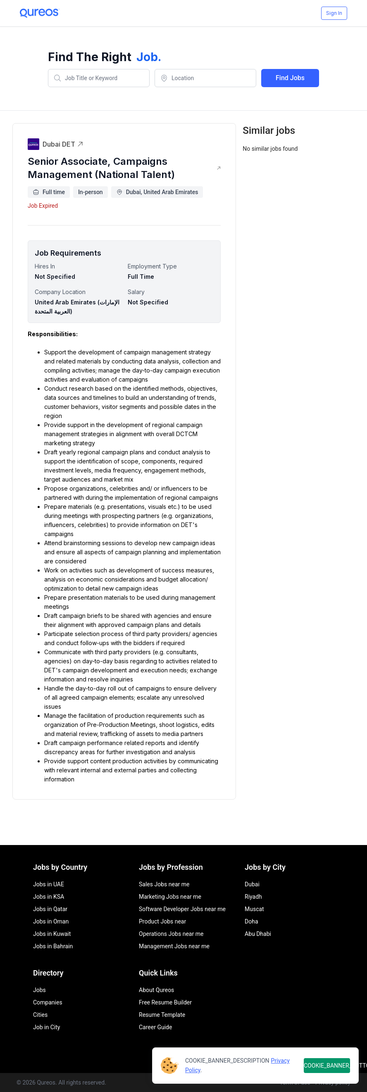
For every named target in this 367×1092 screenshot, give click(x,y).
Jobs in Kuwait (52, 934)
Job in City (46, 1027)
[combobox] (98, 78)
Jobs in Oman (51, 921)
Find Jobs (290, 78)
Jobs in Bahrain (53, 946)
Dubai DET (63, 144)
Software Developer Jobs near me (182, 909)
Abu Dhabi (258, 934)
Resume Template (162, 1014)
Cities (40, 1014)
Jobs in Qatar (50, 909)
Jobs (39, 990)
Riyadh (253, 896)
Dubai (252, 884)
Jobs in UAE (48, 884)
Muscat (254, 909)
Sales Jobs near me (164, 884)
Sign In (334, 13)
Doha (251, 921)
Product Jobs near (162, 921)
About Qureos (156, 990)
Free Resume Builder (165, 1002)
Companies (47, 1002)
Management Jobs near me (174, 946)
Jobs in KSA (48, 896)
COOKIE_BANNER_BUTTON (327, 1065)
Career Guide (155, 1027)
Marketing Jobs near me (170, 896)
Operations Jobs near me (171, 934)
